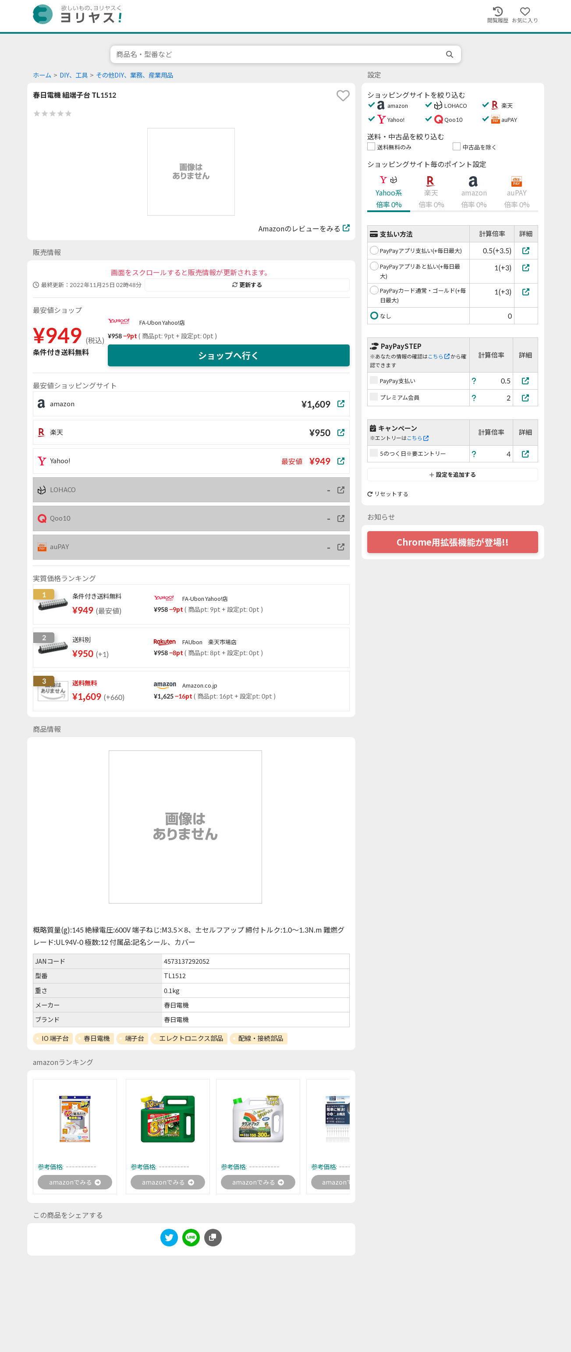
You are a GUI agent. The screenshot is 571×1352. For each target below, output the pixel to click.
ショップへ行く (228, 355)
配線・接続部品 (260, 1038)
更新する (247, 284)
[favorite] (343, 95)
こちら (439, 356)
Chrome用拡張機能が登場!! (453, 542)
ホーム (42, 75)
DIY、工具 (74, 75)
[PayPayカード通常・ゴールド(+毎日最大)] (526, 292)
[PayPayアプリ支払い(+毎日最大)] (526, 250)
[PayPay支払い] (525, 381)
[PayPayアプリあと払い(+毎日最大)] (526, 267)
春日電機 (96, 1038)
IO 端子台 (55, 1038)
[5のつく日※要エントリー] (525, 454)
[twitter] (169, 1241)
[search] (450, 54)
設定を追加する (452, 474)
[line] (191, 1241)
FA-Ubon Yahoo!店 (162, 322)
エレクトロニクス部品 (191, 1038)
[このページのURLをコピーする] (213, 1239)
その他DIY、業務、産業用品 (134, 75)
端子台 (134, 1038)
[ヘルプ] (474, 381)
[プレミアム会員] (525, 398)
